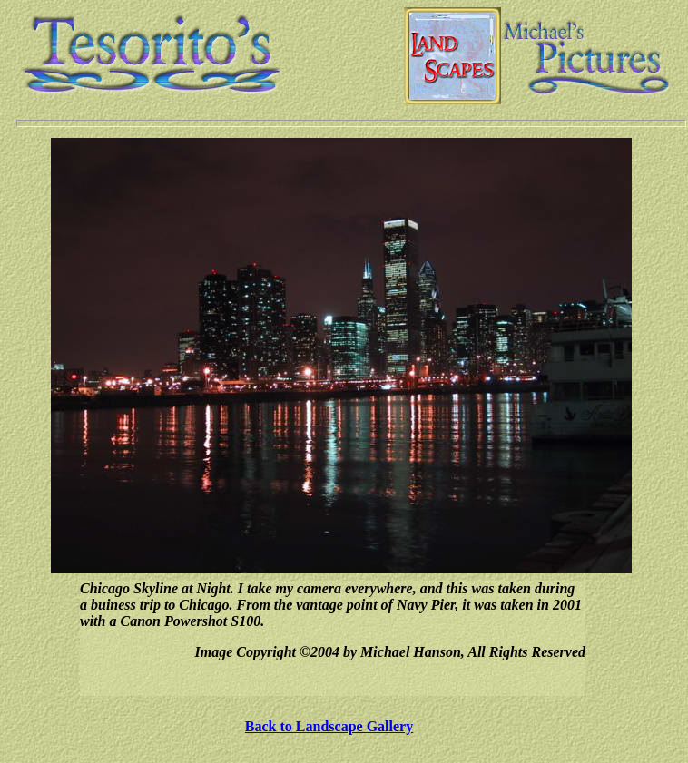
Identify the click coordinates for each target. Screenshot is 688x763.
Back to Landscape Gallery (329, 726)
